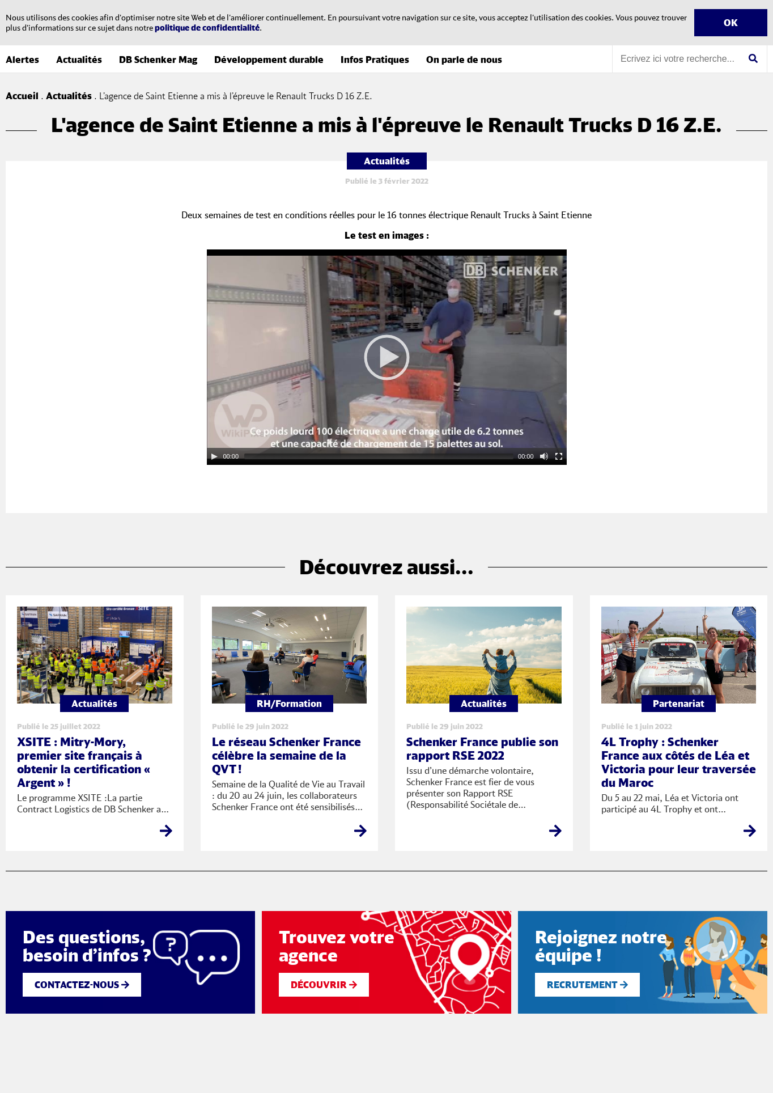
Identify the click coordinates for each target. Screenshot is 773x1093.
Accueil (22, 95)
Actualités (79, 59)
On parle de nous (464, 59)
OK (731, 22)
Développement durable (269, 59)
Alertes (22, 59)
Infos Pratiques (375, 59)
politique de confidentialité (207, 27)
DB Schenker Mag (158, 59)
